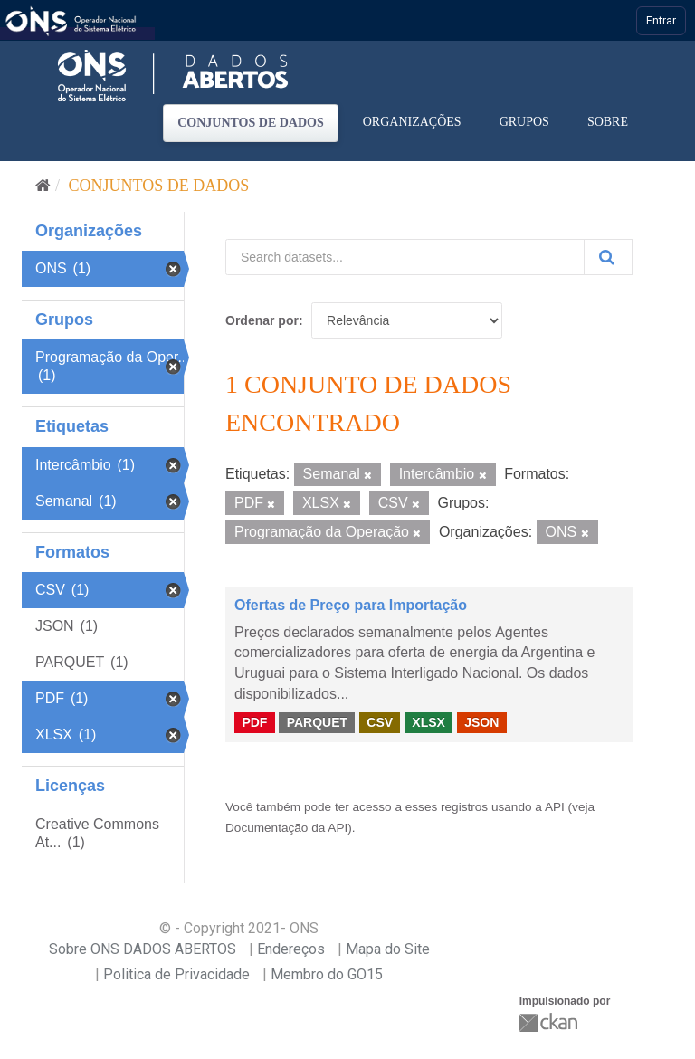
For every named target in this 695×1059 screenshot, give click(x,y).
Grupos (524, 122)
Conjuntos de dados (250, 122)
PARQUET (317, 722)
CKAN (550, 1022)
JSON (481, 722)
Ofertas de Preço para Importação (350, 605)
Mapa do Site (388, 949)
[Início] (43, 185)
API (555, 807)
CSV (380, 722)
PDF (254, 722)
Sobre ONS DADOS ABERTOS (142, 949)
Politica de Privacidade (176, 974)
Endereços (291, 949)
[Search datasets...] (405, 257)
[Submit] (608, 257)
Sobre (607, 122)
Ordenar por (262, 320)
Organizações (412, 122)
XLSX (428, 722)
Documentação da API (286, 828)
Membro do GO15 (327, 974)
